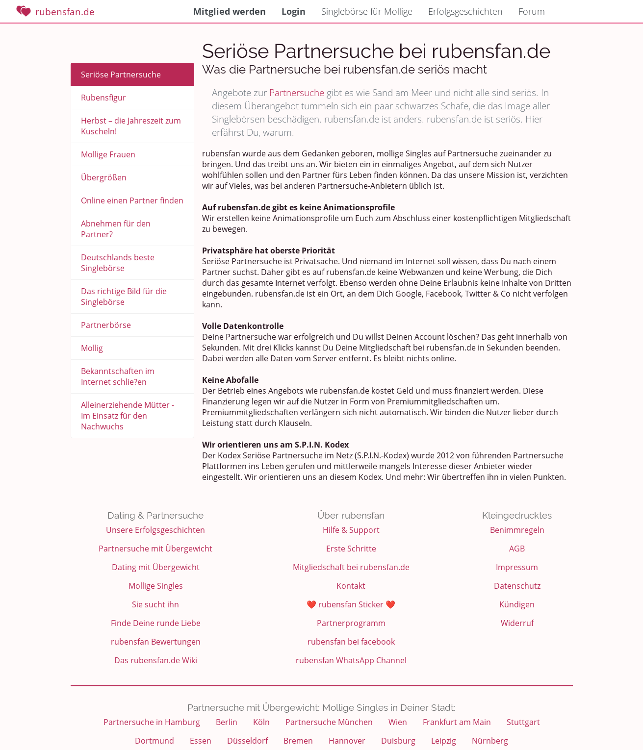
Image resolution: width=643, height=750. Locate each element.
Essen (200, 740)
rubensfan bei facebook (351, 641)
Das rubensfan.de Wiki (155, 660)
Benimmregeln (517, 530)
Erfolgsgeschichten (465, 11)
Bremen (298, 740)
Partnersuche (296, 92)
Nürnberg (490, 740)
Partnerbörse (106, 325)
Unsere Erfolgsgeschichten (155, 530)
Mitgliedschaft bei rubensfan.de (351, 567)
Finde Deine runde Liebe (156, 623)
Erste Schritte (351, 548)
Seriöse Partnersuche (121, 74)
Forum (531, 11)
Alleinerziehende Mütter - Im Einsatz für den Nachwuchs (127, 416)
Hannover (347, 740)
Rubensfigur (103, 97)
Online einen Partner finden (132, 200)
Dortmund (154, 740)
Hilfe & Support (351, 530)
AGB (517, 548)
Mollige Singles (156, 585)
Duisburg (398, 740)
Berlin (226, 722)
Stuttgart (523, 722)
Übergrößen (104, 177)
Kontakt (350, 585)
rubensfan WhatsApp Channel (351, 660)
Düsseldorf (247, 740)
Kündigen (517, 604)
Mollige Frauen (108, 154)
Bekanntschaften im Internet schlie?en (117, 376)
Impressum (517, 567)
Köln (261, 722)
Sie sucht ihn (155, 604)
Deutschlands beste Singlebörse (117, 263)
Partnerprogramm (351, 623)
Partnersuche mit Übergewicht (155, 548)
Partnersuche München (329, 722)
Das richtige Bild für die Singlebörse (124, 296)
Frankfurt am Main (457, 722)
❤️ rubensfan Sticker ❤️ (351, 604)
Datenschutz (517, 585)
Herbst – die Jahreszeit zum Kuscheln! (131, 126)
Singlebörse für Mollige (366, 11)
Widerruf (517, 623)
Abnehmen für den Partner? (116, 229)
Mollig (92, 348)
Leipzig (443, 740)
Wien (397, 722)
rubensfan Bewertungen (156, 641)
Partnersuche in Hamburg (151, 722)
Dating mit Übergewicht (156, 567)
